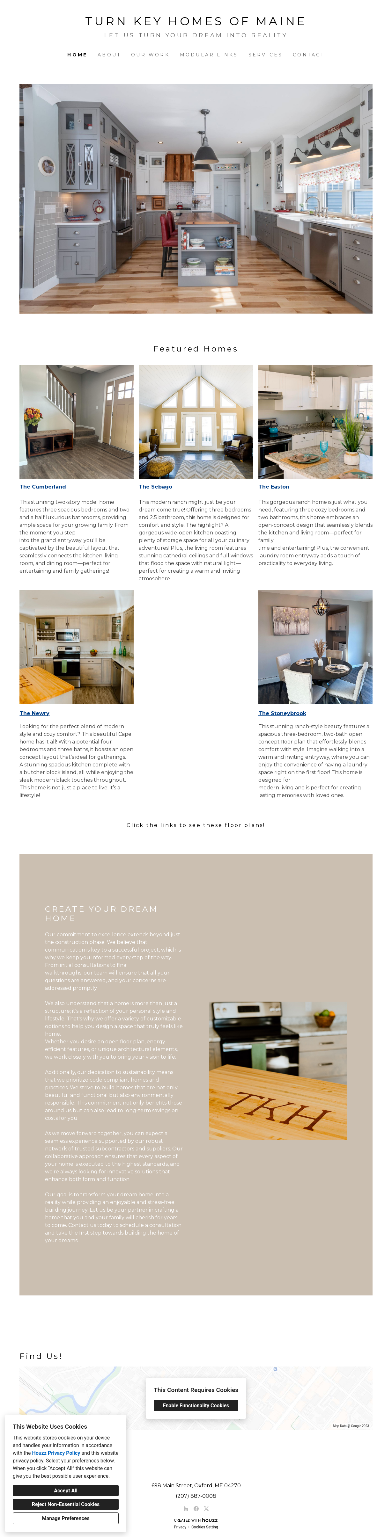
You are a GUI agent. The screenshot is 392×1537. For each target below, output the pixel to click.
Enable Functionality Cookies (196, 1406)
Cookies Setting (204, 1527)
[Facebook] (196, 1508)
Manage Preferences (65, 1518)
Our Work (150, 55)
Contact (308, 55)
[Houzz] (186, 1508)
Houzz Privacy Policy (56, 1453)
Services (265, 55)
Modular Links (209, 55)
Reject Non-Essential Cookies (66, 1504)
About (109, 55)
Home (77, 55)
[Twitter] (206, 1508)
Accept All (66, 1491)
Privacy (180, 1527)
